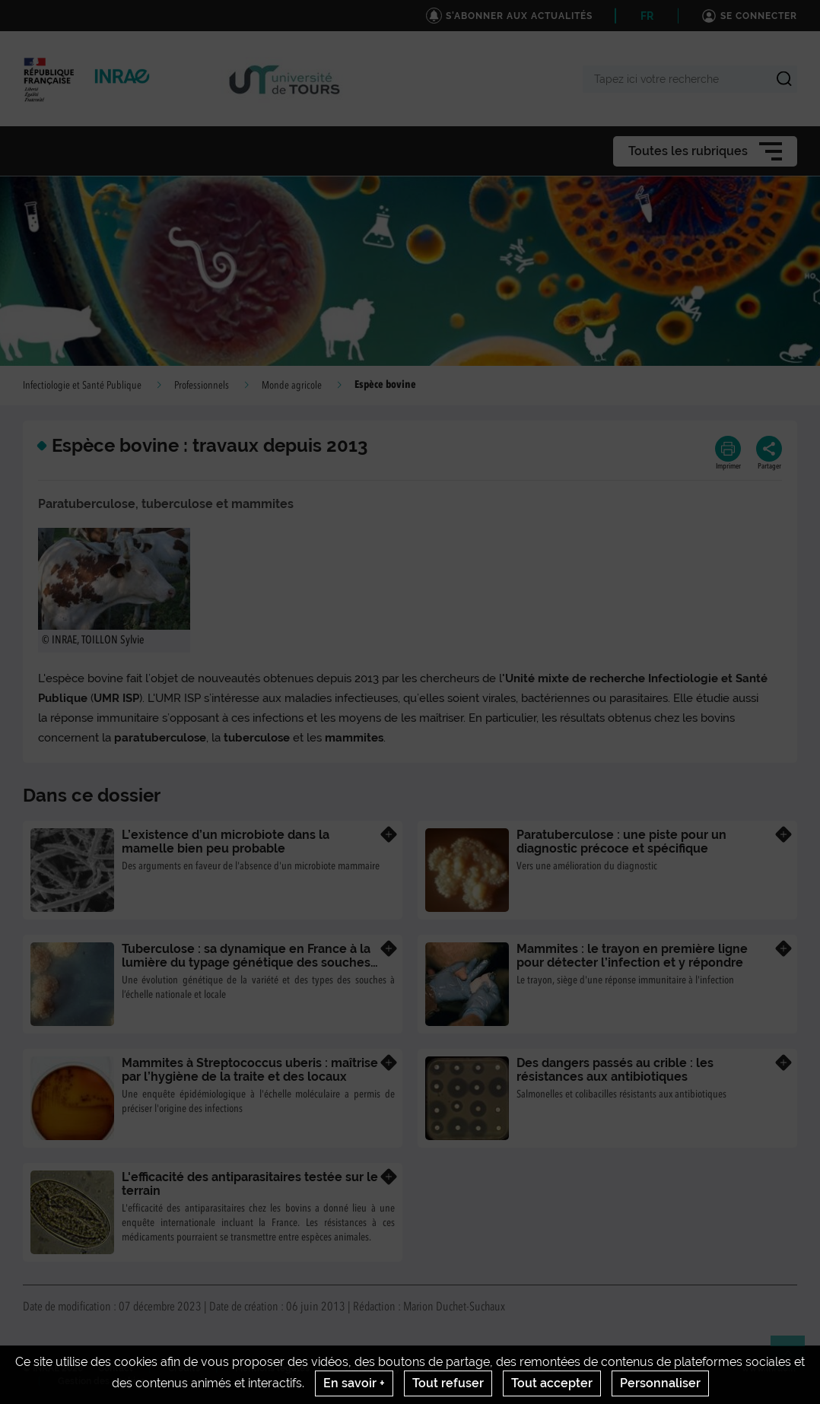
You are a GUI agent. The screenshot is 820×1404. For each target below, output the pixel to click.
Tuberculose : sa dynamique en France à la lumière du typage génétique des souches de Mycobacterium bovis (246, 962)
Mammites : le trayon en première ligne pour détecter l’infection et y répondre (632, 956)
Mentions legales (272, 1368)
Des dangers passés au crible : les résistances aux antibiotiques (615, 1070)
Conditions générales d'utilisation (418, 1368)
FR (646, 16)
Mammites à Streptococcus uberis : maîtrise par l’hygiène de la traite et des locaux (250, 1070)
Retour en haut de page (794, 1359)
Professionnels (201, 385)
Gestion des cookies (101, 1381)
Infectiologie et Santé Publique (82, 385)
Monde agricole (292, 385)
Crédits (184, 1368)
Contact (115, 1368)
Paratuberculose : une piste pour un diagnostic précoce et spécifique (621, 841)
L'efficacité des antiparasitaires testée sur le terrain (250, 1184)
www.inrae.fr (769, 1368)
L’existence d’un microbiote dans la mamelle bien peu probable (225, 841)
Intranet (543, 1368)
